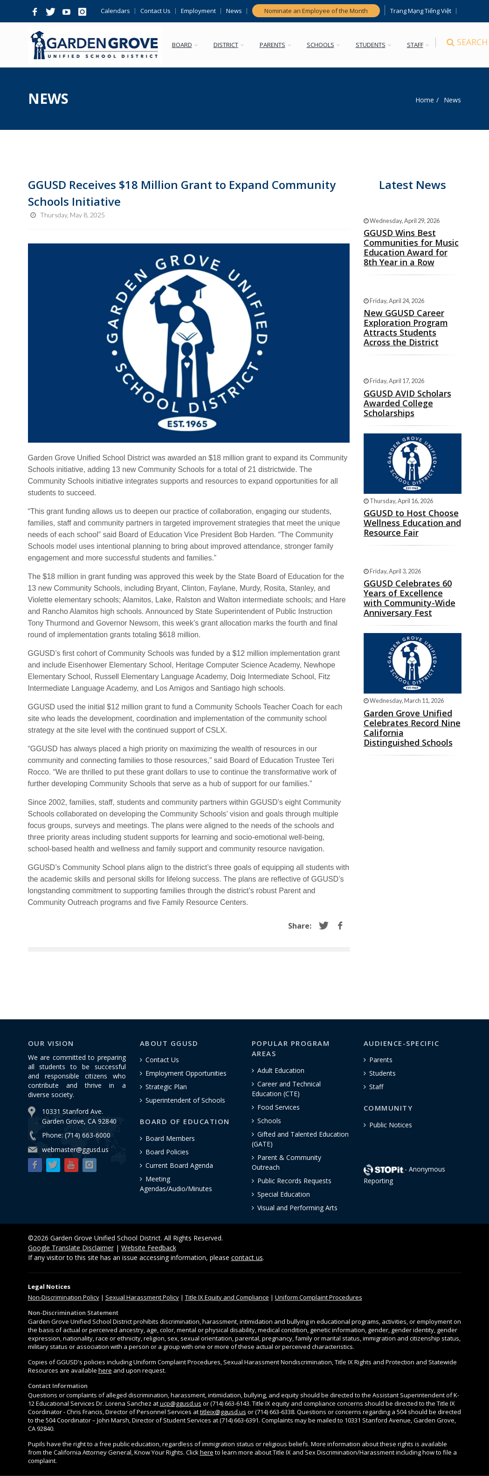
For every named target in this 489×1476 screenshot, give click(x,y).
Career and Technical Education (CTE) (286, 1088)
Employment (198, 11)
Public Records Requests (294, 1180)
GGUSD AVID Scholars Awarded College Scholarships (407, 403)
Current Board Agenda (179, 1165)
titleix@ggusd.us (223, 1412)
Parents (381, 1059)
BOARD (184, 44)
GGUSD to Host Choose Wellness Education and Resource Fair (412, 522)
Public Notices (390, 1124)
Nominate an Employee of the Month (316, 11)
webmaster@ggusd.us (75, 1149)
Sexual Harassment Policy (142, 1297)
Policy (63, 1297)
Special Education (283, 1194)
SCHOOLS (322, 44)
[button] (35, 12)
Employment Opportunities (186, 1073)
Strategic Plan (166, 1086)
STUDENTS (372, 44)
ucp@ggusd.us (180, 1403)
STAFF (417, 44)
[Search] (453, 45)
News (234, 11)
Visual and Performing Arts (297, 1207)
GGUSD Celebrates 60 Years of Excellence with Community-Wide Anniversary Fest (409, 598)
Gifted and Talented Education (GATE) (300, 1139)
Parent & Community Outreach (286, 1162)
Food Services (278, 1107)
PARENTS (274, 44)
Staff (376, 1086)
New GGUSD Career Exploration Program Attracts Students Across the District (406, 327)
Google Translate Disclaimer (71, 1247)
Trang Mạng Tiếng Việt (420, 11)
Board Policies (167, 1151)
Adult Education (280, 1070)
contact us (247, 1257)
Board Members (170, 1138)
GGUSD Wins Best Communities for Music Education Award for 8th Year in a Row (411, 247)
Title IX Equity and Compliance (227, 1297)
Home (424, 99)
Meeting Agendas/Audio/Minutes (176, 1183)
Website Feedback (148, 1247)
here (105, 1370)
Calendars (115, 11)
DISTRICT (227, 44)
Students (382, 1073)
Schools (269, 1120)
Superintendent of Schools (185, 1100)
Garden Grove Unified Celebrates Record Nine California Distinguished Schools (412, 728)
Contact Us (155, 11)
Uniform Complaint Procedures (318, 1297)
